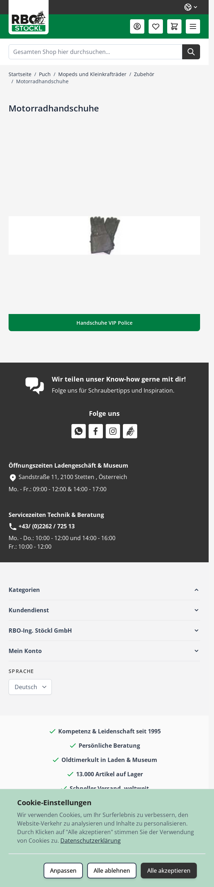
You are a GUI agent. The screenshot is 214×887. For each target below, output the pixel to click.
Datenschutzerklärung (90, 840)
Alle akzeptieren (168, 870)
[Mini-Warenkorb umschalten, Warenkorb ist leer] (174, 26)
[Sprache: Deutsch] (191, 7)
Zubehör (144, 74)
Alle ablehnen (112, 870)
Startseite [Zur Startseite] (20, 74)
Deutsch (26, 687)
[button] (104, 590)
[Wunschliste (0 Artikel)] (156, 26)
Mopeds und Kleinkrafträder (92, 74)
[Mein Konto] (137, 26)
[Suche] (191, 51)
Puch (45, 74)
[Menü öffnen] (193, 26)
